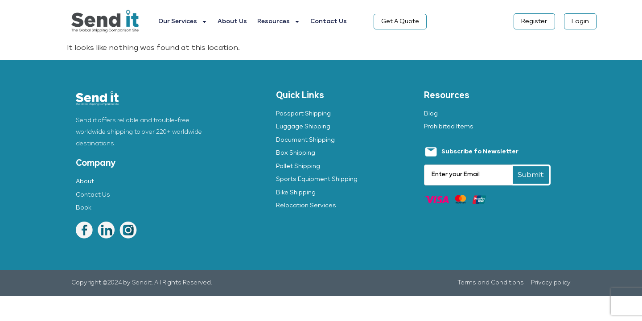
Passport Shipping (303, 114)
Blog (431, 114)
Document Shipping (305, 140)
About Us (232, 22)
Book (83, 208)
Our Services (182, 21)
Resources (278, 21)
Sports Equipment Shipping (317, 179)
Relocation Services (306, 206)
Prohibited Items (448, 127)
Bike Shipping (296, 193)
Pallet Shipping (298, 166)
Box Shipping (295, 153)
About (85, 182)
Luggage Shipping (303, 127)
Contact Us (328, 22)
